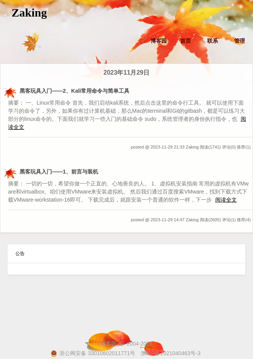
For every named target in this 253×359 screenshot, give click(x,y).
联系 (212, 41)
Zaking (29, 12)
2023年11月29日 (127, 72)
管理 (239, 41)
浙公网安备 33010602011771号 (92, 353)
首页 (185, 41)
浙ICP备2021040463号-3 (171, 353)
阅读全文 (226, 200)
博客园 (159, 41)
